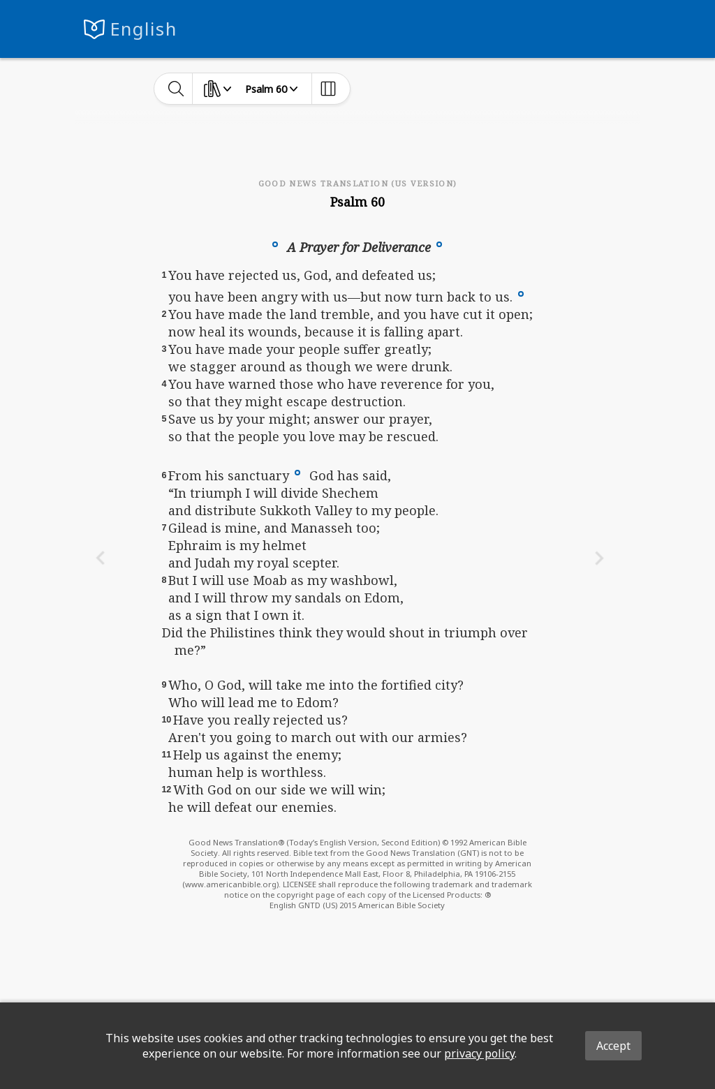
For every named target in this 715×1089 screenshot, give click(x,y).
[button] (275, 243)
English (143, 29)
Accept (613, 1045)
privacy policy (479, 1053)
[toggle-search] (176, 88)
